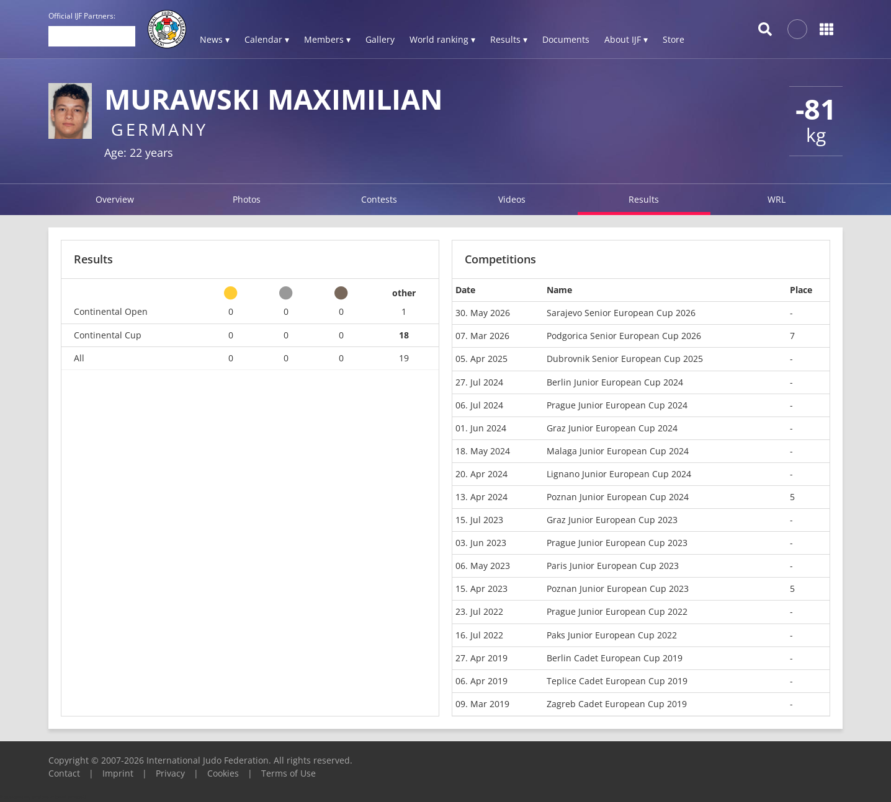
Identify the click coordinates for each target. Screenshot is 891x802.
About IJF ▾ (626, 39)
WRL (777, 199)
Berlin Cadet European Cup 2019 (615, 658)
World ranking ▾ (442, 39)
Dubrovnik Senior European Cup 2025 (625, 358)
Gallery (380, 39)
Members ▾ (327, 39)
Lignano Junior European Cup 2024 (619, 474)
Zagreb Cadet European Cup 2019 (617, 704)
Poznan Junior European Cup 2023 (618, 588)
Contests (379, 199)
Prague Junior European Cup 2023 (617, 543)
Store (673, 39)
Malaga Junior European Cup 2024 (618, 451)
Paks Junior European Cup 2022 (612, 635)
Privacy (170, 773)
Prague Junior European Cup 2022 (617, 611)
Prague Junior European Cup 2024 (617, 405)
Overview (115, 199)
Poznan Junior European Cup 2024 (618, 497)
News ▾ (215, 39)
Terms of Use (288, 773)
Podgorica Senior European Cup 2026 (624, 336)
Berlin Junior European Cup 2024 (615, 382)
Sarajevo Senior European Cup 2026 (621, 313)
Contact (64, 773)
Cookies (223, 773)
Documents (565, 39)
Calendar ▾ (266, 39)
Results (644, 199)
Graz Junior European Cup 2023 (612, 520)
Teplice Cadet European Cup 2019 (617, 681)
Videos (512, 199)
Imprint (117, 773)
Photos (247, 199)
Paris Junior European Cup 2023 (613, 565)
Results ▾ (508, 39)
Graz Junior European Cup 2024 (612, 428)
